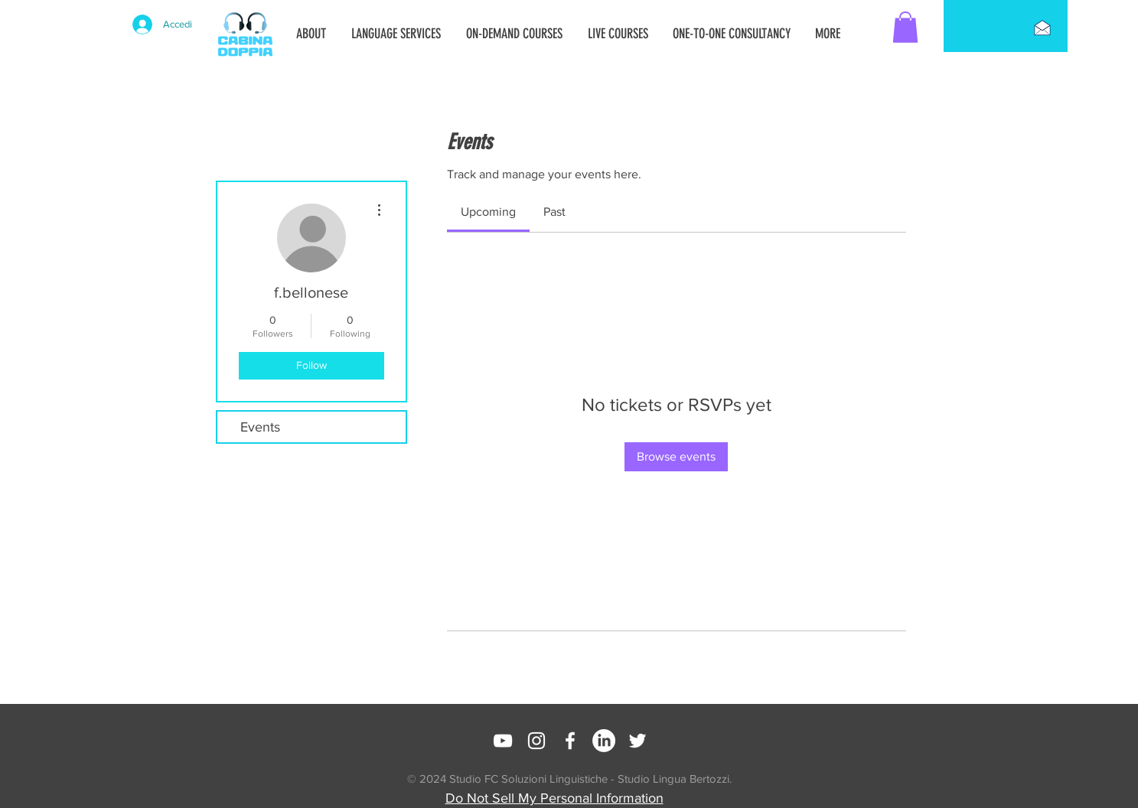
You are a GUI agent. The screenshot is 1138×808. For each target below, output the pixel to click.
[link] (488, 211)
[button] (905, 27)
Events (260, 427)
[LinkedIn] (603, 740)
